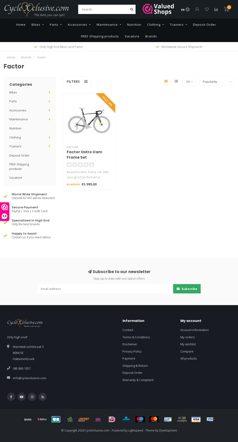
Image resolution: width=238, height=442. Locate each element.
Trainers (177, 24)
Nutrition (134, 24)
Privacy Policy (132, 351)
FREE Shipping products (100, 36)
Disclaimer (129, 344)
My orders (187, 337)
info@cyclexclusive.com (29, 378)
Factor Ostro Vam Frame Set (84, 154)
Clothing (154, 24)
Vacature (132, 36)
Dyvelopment (168, 430)
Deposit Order (204, 24)
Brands (151, 36)
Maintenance (107, 24)
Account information (194, 330)
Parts (54, 24)
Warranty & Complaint (138, 380)
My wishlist (188, 344)
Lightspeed (135, 430)
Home (21, 24)
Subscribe (187, 289)
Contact (127, 330)
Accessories (77, 24)
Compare (186, 351)
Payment (128, 358)
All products (188, 358)
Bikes (36, 24)
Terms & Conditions (136, 337)
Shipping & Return (135, 366)
